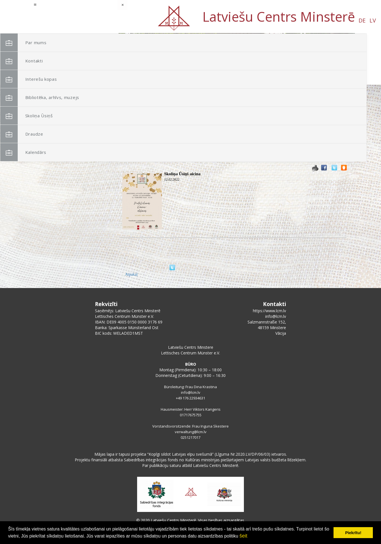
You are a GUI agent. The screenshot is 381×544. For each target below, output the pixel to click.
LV (58, 20)
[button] (338, 69)
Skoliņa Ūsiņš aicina (182, 174)
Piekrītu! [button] (353, 532)
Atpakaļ (131, 274)
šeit (243, 536)
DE (47, 20)
